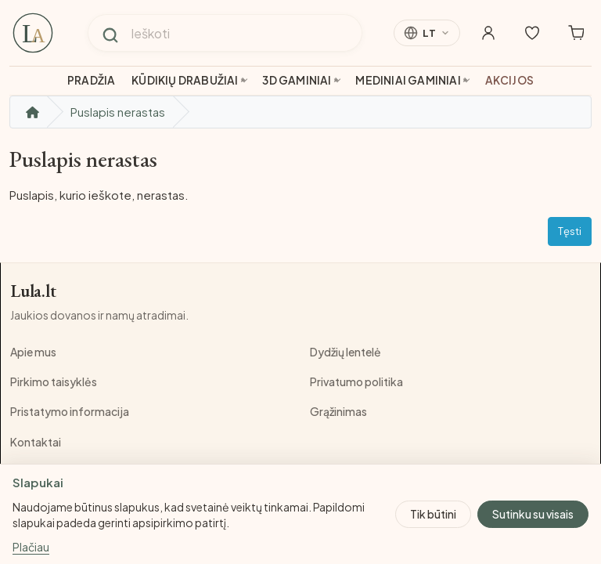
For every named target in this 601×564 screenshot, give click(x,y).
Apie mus (33, 352)
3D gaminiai (296, 80)
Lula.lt (33, 291)
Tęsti (569, 231)
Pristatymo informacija (69, 411)
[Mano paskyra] (488, 33)
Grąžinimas (338, 411)
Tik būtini (433, 514)
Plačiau (31, 547)
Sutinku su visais (533, 514)
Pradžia (91, 80)
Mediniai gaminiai (407, 80)
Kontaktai (35, 442)
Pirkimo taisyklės (53, 381)
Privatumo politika (356, 381)
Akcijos (509, 80)
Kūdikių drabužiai (184, 80)
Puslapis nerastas (117, 111)
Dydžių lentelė (345, 352)
